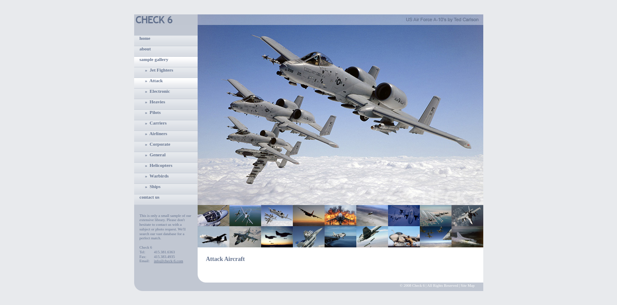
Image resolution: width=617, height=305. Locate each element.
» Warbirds (157, 175)
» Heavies (155, 101)
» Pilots (153, 112)
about (145, 48)
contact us (150, 197)
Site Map (468, 285)
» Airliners (156, 133)
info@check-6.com (168, 261)
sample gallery (154, 59)
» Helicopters (159, 165)
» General (155, 154)
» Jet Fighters (159, 69)
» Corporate (158, 144)
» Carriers (156, 122)
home (145, 38)
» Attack (154, 80)
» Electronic (157, 91)
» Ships (153, 186)
